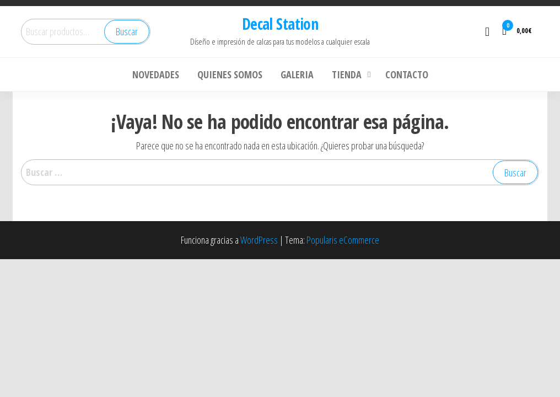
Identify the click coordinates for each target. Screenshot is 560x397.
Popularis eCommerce (342, 239)
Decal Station (280, 23)
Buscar (127, 31)
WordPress (259, 239)
